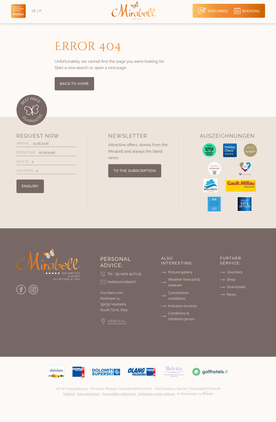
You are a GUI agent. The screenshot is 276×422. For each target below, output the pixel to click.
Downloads (236, 287)
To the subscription (135, 171)
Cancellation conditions (178, 296)
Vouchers (234, 272)
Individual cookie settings (156, 394)
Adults (46, 162)
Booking (251, 11)
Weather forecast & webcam (184, 282)
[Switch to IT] (40, 11)
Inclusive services (182, 306)
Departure (46, 153)
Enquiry (30, 186)
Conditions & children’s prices (181, 316)
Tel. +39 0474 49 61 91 (125, 274)
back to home (74, 84)
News (231, 294)
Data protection (88, 394)
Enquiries (218, 11)
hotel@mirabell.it (122, 282)
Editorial (69, 394)
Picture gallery (180, 272)
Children (46, 171)
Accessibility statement (119, 394)
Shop (231, 279)
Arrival (46, 144)
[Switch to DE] (34, 11)
